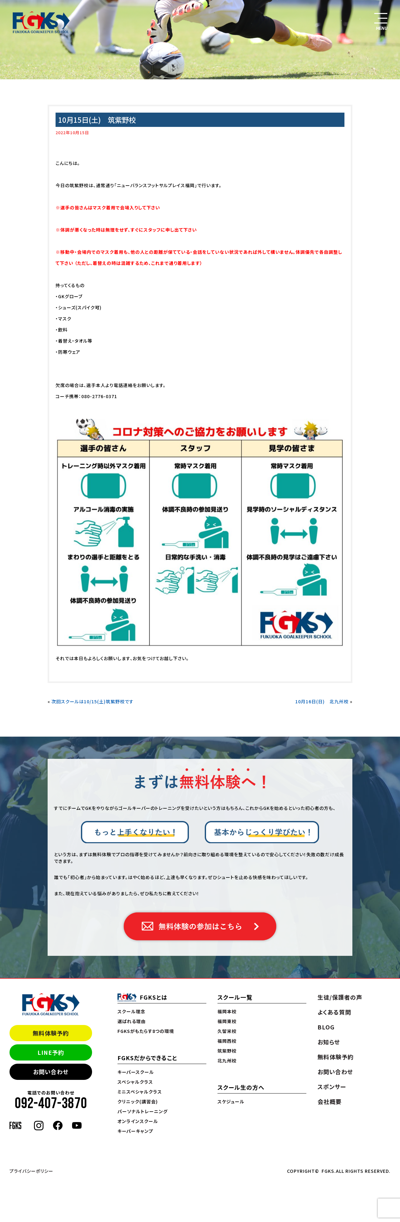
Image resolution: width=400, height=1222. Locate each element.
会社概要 (329, 1101)
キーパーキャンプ (135, 1131)
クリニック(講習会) (137, 1101)
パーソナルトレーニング (142, 1111)
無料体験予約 (51, 1033)
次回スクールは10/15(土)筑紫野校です (92, 701)
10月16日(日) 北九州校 (322, 701)
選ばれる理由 (131, 1021)
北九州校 (227, 1060)
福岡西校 (227, 1041)
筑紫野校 (227, 1051)
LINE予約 (50, 1052)
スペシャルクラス (135, 1082)
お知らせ (328, 1042)
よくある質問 (334, 1012)
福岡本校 (227, 1011)
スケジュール (230, 1101)
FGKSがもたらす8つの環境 (145, 1031)
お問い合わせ (51, 1072)
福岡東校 (227, 1021)
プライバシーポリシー (31, 1171)
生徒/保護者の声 (339, 997)
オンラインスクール (137, 1121)
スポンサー (331, 1086)
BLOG (326, 1027)
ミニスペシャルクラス (139, 1091)
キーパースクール (135, 1072)
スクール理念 (131, 1011)
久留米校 (227, 1031)
